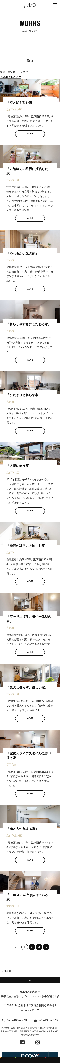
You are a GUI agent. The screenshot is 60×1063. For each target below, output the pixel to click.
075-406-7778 (17, 1020)
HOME (3, 971)
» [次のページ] (46, 947)
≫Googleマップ (30, 1010)
